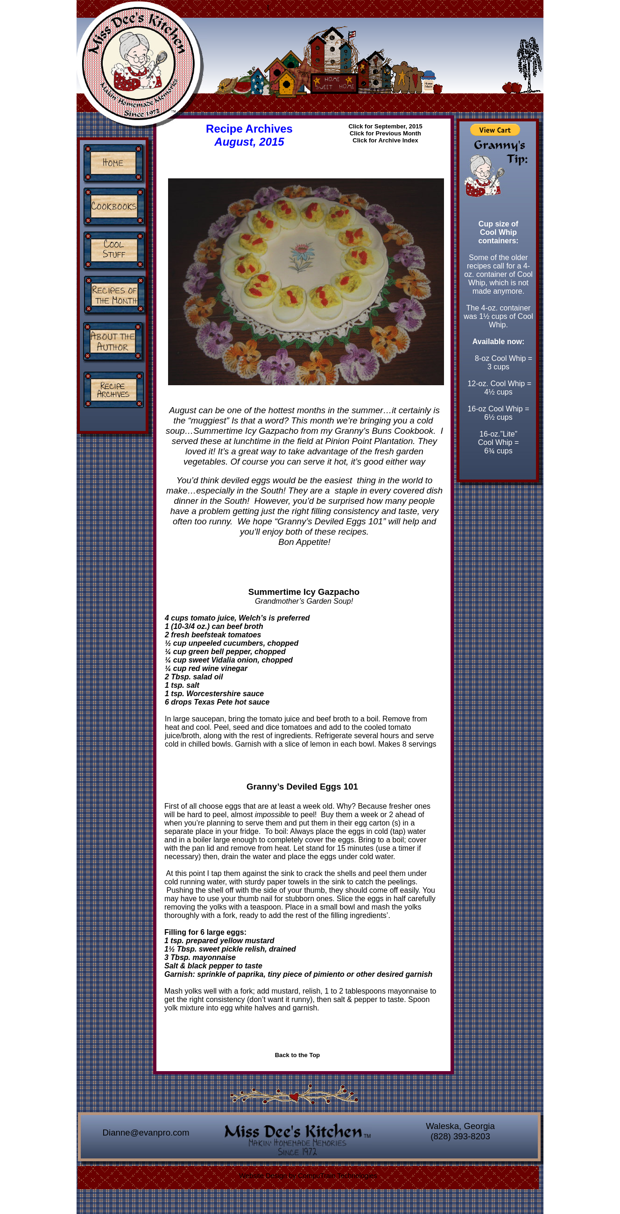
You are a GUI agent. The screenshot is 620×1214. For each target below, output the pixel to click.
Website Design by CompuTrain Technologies (308, 1175)
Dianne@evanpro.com (146, 1132)
